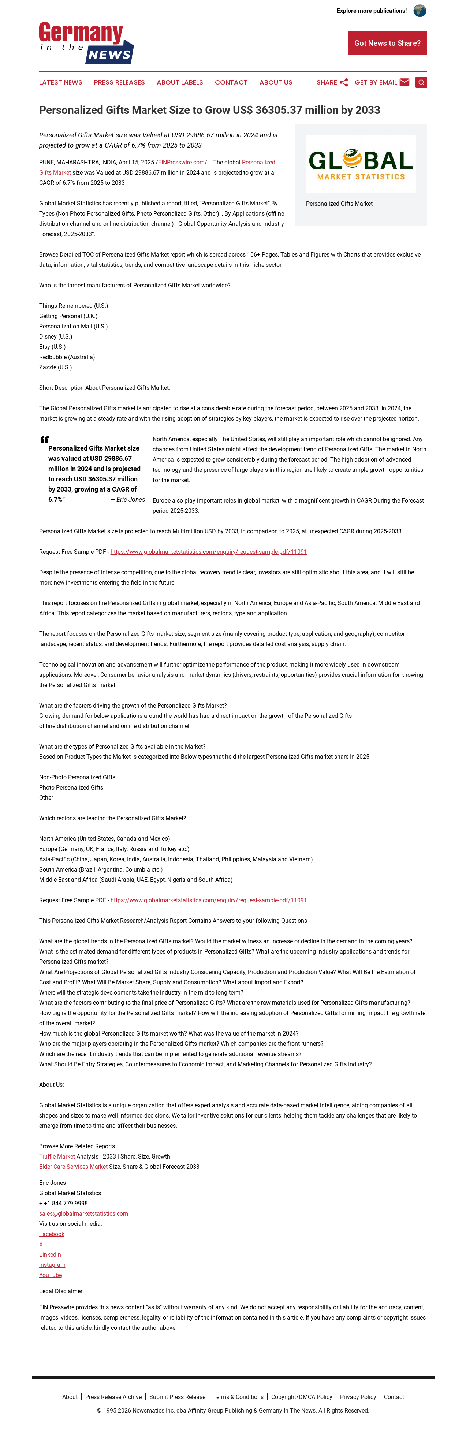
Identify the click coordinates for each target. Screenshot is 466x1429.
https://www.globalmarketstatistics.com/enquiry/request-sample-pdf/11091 (209, 551)
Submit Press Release (177, 1396)
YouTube (50, 1275)
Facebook (51, 1234)
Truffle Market (57, 1156)
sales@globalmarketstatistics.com (83, 1213)
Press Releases (119, 82)
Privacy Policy (358, 1396)
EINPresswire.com (181, 162)
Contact (231, 82)
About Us (276, 82)
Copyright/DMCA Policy (301, 1396)
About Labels (180, 82)
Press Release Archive (113, 1396)
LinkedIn (50, 1254)
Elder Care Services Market (73, 1166)
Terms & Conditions (238, 1396)
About (70, 1396)
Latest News (60, 82)
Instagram (52, 1264)
